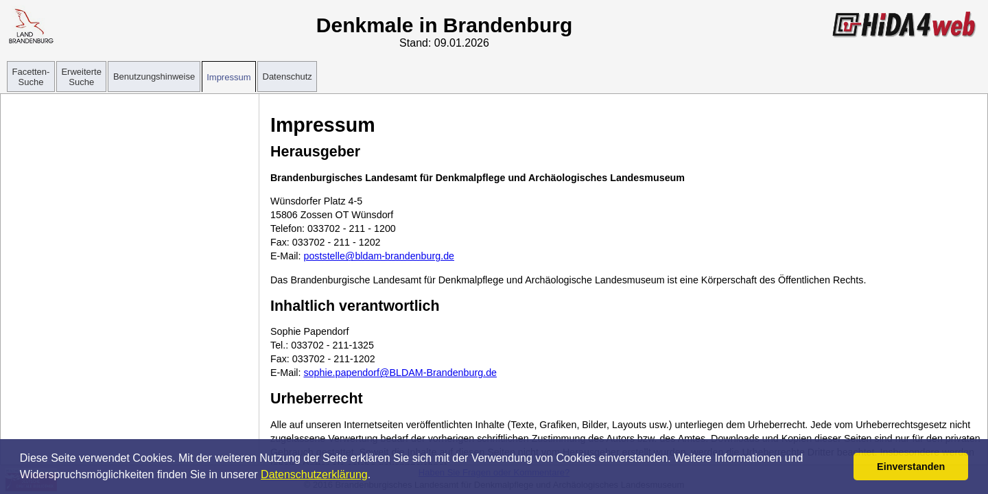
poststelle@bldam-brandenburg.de (378, 255)
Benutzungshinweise (154, 76)
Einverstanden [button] (911, 466)
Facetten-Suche (31, 77)
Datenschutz (287, 76)
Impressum (228, 77)
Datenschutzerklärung (314, 474)
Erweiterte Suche (81, 77)
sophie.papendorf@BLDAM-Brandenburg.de (400, 372)
